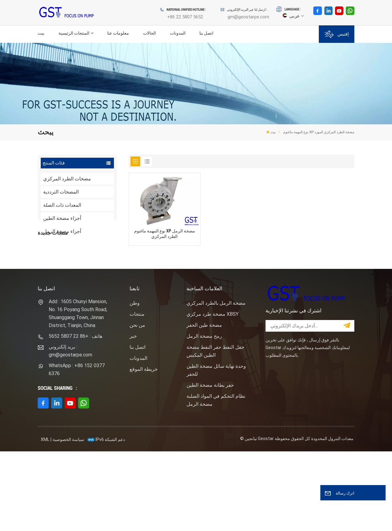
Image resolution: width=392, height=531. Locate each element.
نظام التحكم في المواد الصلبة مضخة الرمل (216, 480)
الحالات (149, 33)
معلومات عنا (118, 33)
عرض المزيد (80, 283)
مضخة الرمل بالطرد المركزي (216, 383)
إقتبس (337, 34)
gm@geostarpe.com (248, 17)
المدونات (178, 33)
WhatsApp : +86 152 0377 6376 (77, 449)
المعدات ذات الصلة (62, 205)
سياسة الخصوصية (68, 519)
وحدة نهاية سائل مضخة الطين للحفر (216, 450)
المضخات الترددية (61, 192)
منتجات (137, 394)
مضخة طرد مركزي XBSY (213, 394)
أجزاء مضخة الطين (62, 218)
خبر (133, 416)
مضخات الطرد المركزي (67, 179)
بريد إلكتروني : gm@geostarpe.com (70, 430)
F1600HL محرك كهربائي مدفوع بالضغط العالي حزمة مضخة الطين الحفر (89, 272)
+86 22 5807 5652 (185, 17)
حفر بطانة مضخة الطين (210, 465)
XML (45, 519)
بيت (41, 33)
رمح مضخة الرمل (204, 416)
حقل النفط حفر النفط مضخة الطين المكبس (215, 431)
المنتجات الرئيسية (73, 33)
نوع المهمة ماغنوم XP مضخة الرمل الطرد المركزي (164, 233)
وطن (135, 383)
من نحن (137, 405)
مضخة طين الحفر (204, 405)
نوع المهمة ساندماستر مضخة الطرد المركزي (88, 306)
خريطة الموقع (144, 449)
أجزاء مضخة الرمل (62, 231)
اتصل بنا (206, 33)
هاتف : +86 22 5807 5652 (75, 416)
